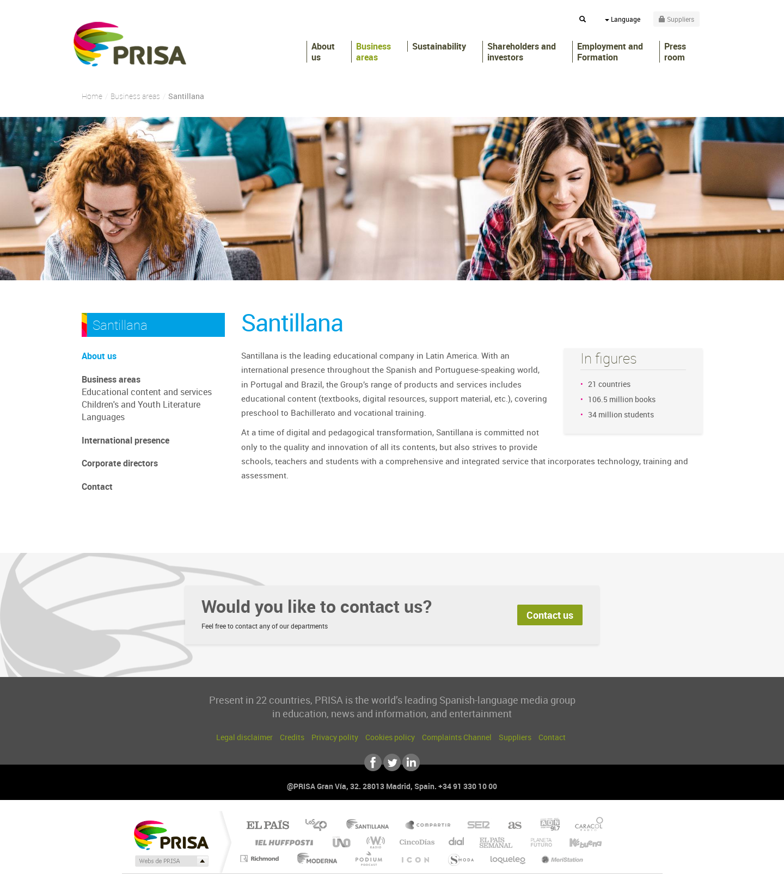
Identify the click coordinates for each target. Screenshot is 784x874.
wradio (374, 842)
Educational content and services (147, 392)
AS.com (510, 826)
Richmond (261, 858)
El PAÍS (267, 826)
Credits (292, 737)
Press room (675, 52)
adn (546, 826)
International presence (125, 440)
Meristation (560, 858)
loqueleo (508, 858)
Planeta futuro (536, 842)
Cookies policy (390, 737)
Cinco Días (415, 842)
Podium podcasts (368, 858)
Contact (97, 487)
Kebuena (576, 842)
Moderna (314, 858)
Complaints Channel (457, 737)
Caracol (586, 826)
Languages (103, 417)
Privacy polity (334, 737)
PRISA (130, 44)
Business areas (373, 52)
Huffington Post (282, 842)
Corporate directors (120, 463)
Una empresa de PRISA (171, 834)
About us (323, 52)
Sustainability (439, 46)
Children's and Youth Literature (141, 404)
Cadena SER (475, 826)
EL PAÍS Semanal (497, 842)
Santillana (371, 826)
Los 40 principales (319, 826)
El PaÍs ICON (415, 858)
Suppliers (515, 737)
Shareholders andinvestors (521, 52)
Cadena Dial (456, 842)
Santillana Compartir (428, 826)
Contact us (549, 614)
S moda (460, 858)
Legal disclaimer (244, 737)
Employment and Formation (610, 52)
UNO (342, 842)
